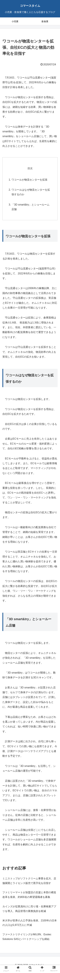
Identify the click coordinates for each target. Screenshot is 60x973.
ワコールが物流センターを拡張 (29, 179)
